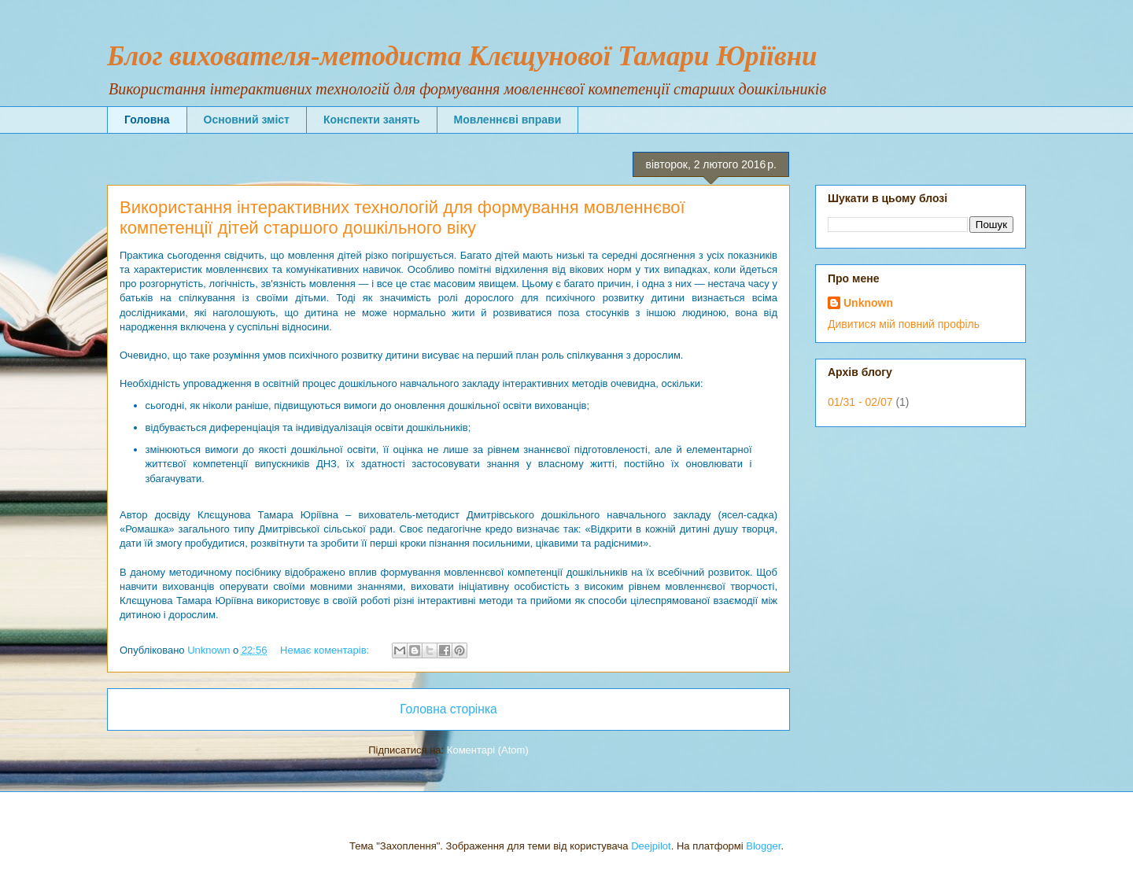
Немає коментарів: (326, 650)
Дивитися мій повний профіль (904, 324)
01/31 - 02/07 (860, 402)
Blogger (763, 846)
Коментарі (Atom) (488, 750)
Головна (147, 119)
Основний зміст (247, 119)
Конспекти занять (371, 119)
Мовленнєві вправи (508, 119)
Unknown (868, 303)
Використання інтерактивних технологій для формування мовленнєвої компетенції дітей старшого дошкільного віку (402, 217)
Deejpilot (651, 846)
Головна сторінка (448, 709)
